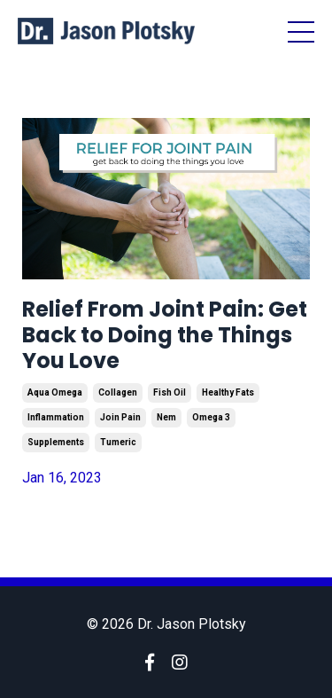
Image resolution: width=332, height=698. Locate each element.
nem (166, 417)
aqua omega (54, 392)
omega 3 (211, 417)
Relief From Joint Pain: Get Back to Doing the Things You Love (164, 335)
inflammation (55, 417)
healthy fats (228, 392)
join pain (120, 417)
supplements (55, 442)
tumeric (118, 442)
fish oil (169, 392)
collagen (117, 392)
